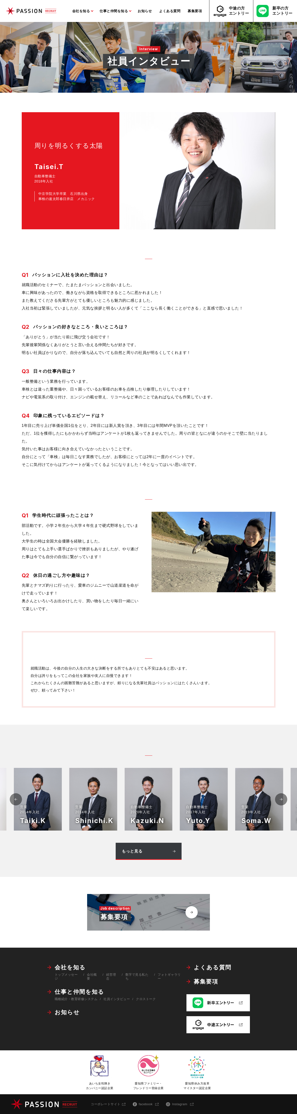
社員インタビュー (116, 999)
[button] (281, 799)
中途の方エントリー (230, 11)
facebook (146, 1104)
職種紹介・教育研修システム (76, 999)
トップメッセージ (66, 976)
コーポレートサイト (106, 1104)
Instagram (179, 1104)
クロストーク (146, 999)
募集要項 (206, 981)
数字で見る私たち (137, 976)
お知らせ (67, 1012)
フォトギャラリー (169, 976)
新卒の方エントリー (274, 11)
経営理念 (111, 976)
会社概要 (92, 976)
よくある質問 (212, 967)
